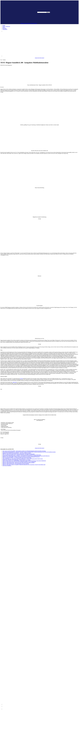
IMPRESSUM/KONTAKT (25, 23)
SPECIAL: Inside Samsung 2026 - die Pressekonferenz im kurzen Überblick (16, 463)
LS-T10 (21, 378)
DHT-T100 (15, 382)
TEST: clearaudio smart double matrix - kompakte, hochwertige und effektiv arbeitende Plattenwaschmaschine (22, 454)
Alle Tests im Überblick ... (7, 465)
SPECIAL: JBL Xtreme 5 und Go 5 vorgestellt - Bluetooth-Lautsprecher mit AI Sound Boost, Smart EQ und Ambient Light (24, 464)
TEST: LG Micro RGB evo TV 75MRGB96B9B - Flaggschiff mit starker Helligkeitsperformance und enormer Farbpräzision (24, 460)
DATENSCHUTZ (34, 23)
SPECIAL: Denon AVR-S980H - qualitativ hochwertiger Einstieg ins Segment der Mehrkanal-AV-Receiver (21, 456)
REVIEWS (4, 28)
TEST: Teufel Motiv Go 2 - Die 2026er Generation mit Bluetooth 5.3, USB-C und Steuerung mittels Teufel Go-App (23, 458)
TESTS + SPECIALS (6, 26)
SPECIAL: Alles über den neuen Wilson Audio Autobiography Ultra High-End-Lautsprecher (19, 453)
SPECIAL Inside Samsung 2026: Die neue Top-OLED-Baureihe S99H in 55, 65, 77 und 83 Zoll (19, 461)
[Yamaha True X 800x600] (39, 251)
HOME (4, 25)
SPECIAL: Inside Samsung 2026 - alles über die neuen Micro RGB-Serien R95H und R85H (18, 462)
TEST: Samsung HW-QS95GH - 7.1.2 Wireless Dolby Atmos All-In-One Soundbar (17, 457)
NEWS (4, 27)
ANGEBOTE (5, 29)
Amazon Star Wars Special (39, 57)
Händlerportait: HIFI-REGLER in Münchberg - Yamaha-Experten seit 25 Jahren (16, 459)
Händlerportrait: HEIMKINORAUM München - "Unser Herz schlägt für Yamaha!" (17, 452)
